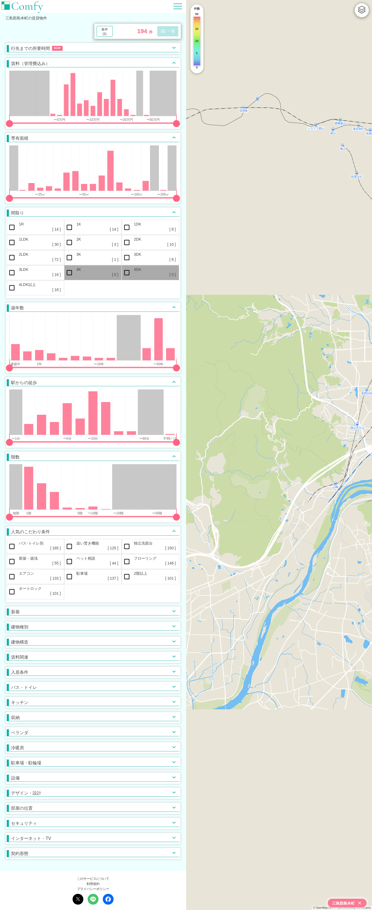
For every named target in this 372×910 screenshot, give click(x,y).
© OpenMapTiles (323, 907)
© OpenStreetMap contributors (352, 907)
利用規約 (93, 884)
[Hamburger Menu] (177, 6)
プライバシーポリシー (93, 889)
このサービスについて (93, 879)
